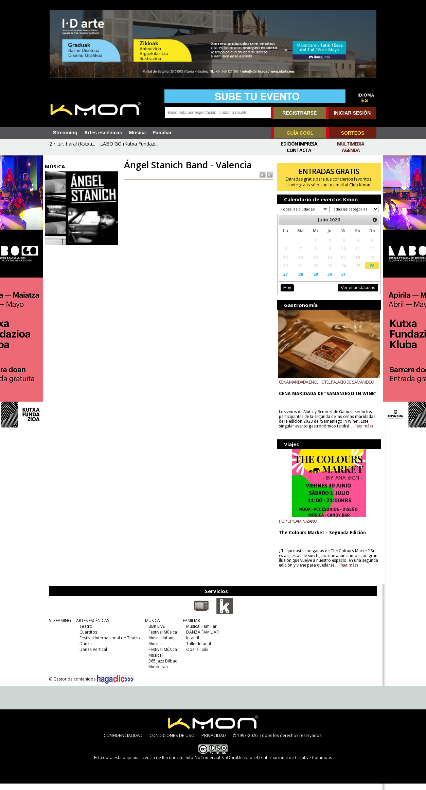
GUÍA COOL (300, 133)
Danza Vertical (92, 656)
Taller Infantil (197, 650)
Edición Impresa (299, 143)
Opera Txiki (196, 656)
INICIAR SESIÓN (352, 113)
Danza (84, 650)
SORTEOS (352, 133)
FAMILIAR (190, 627)
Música (137, 132)
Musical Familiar (200, 633)
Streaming (65, 132)
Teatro (84, 633)
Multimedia (350, 143)
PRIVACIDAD (213, 742)
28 (299, 280)
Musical (154, 662)
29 (314, 280)
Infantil (191, 644)
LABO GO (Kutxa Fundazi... (129, 143)
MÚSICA (151, 627)
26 (369, 272)
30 (327, 280)
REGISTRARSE (299, 113)
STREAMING (59, 627)
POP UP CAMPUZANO (297, 527)
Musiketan (157, 673)
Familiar (162, 132)
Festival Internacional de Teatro (108, 644)
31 (341, 280)
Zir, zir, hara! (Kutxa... (72, 143)
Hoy (286, 294)
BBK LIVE (155, 633)
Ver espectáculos (355, 294)
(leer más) (362, 432)
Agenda (351, 150)
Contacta (299, 150)
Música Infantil (161, 644)
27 (284, 280)
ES (364, 100)
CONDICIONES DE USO (172, 742)
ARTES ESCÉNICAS (91, 627)
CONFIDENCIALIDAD (123, 742)
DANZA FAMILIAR (201, 638)
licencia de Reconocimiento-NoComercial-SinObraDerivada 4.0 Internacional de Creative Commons (236, 764)
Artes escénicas (103, 132)
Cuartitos (87, 638)
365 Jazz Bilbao (162, 667)
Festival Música (161, 638)
